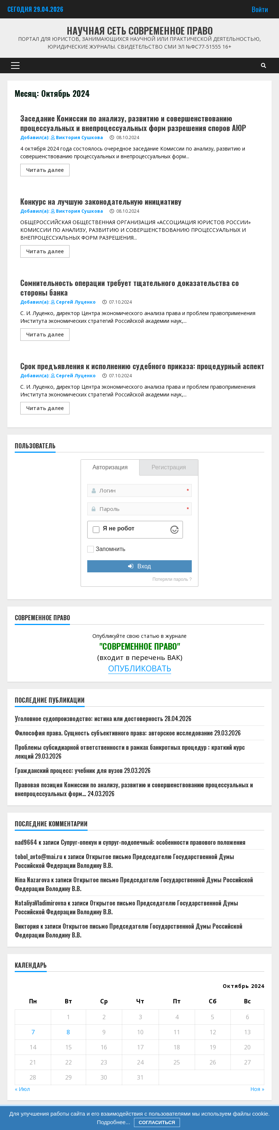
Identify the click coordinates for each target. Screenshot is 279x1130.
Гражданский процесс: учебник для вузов (69, 770)
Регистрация (169, 467)
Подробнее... (113, 1122)
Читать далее (45, 169)
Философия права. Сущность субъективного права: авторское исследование (114, 732)
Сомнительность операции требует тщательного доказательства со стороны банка (129, 287)
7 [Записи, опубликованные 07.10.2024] (33, 1032)
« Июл (22, 1088)
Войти (260, 9)
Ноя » (257, 1088)
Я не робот (119, 529)
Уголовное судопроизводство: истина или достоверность (89, 718)
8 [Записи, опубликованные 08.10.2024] (68, 1032)
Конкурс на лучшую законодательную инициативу (100, 201)
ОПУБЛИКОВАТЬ (139, 668)
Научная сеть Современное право (140, 30)
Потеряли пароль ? (172, 579)
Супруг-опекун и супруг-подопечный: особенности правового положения (153, 842)
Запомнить (111, 549)
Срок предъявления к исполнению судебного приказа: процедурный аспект (142, 365)
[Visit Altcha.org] (174, 530)
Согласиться (157, 1122)
